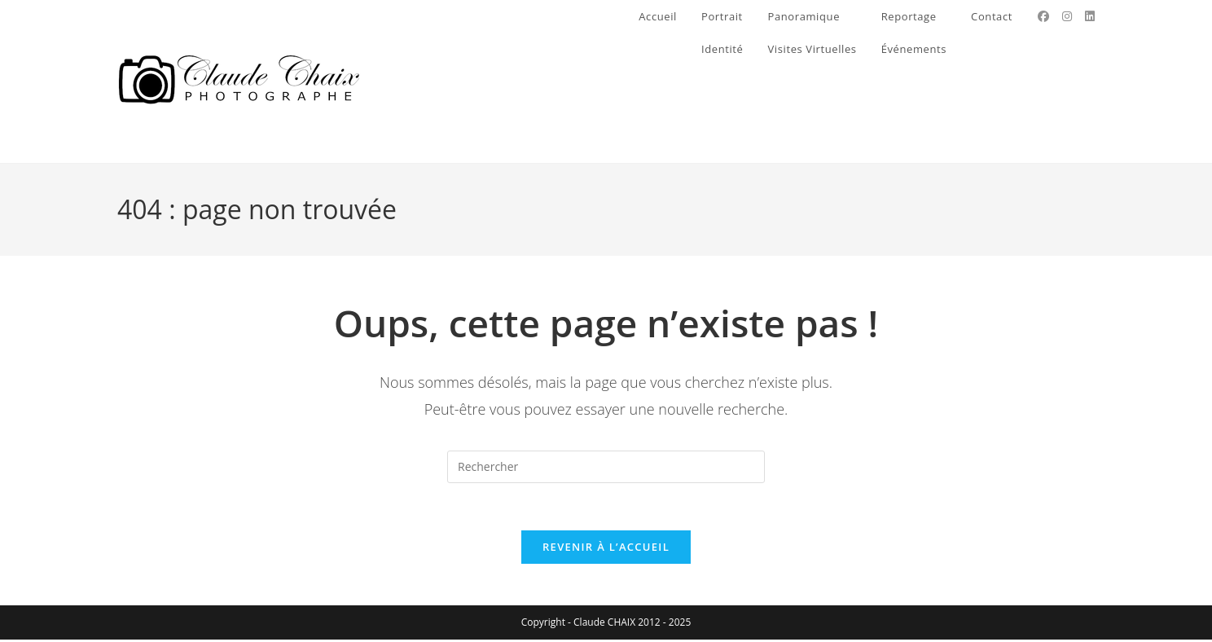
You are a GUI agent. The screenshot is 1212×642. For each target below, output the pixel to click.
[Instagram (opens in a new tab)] (1067, 16)
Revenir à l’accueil (606, 549)
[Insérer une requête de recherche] (606, 467)
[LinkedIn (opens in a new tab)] (1089, 16)
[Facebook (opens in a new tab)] (1043, 16)
